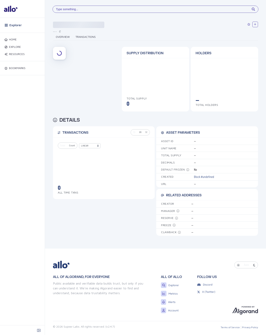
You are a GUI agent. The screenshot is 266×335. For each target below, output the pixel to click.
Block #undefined (204, 177)
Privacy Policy (250, 327)
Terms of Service (230, 327)
